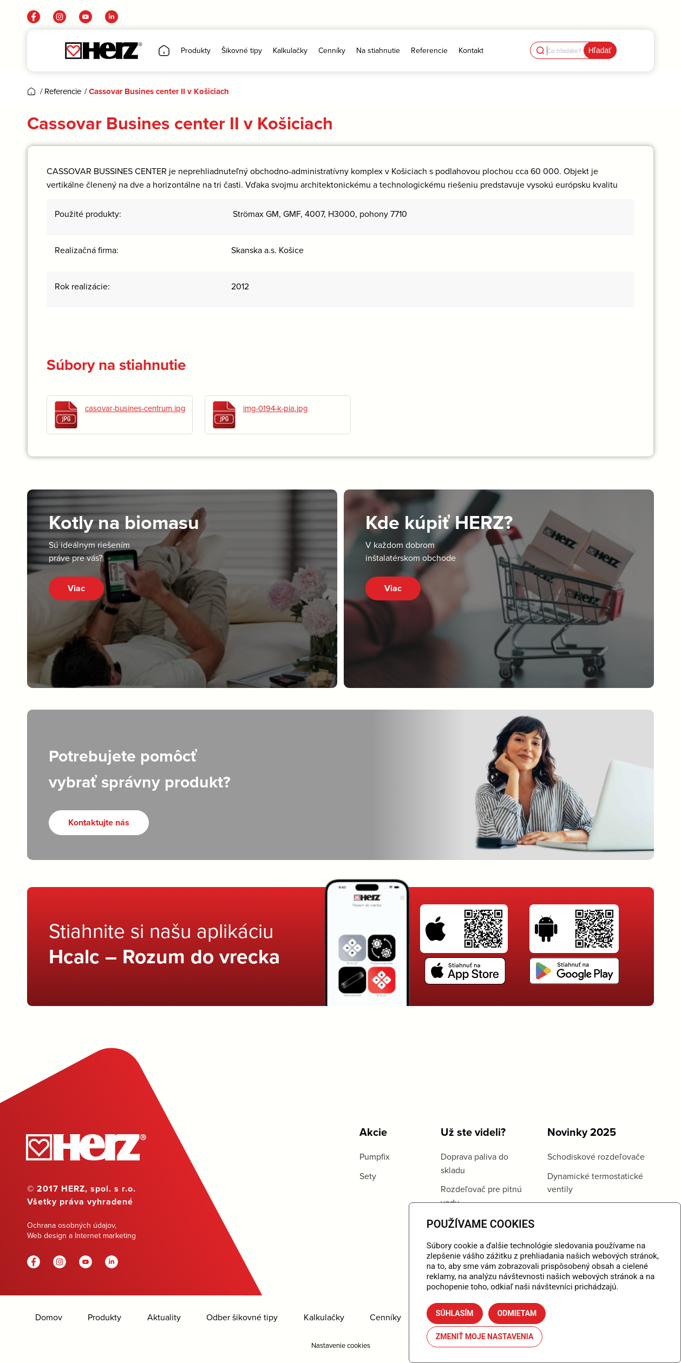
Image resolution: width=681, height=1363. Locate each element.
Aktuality (164, 1317)
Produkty (104, 1317)
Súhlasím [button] (455, 1313)
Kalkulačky (324, 1317)
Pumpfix (374, 1156)
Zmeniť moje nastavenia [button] (485, 1336)
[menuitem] (164, 50)
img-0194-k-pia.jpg (275, 408)
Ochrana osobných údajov (71, 1225)
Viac (76, 588)
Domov (48, 1317)
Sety (367, 1176)
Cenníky (385, 1317)
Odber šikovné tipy (242, 1317)
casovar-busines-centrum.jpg (135, 408)
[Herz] (103, 50)
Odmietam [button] (517, 1313)
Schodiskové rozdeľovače (596, 1156)
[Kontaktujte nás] (99, 822)
